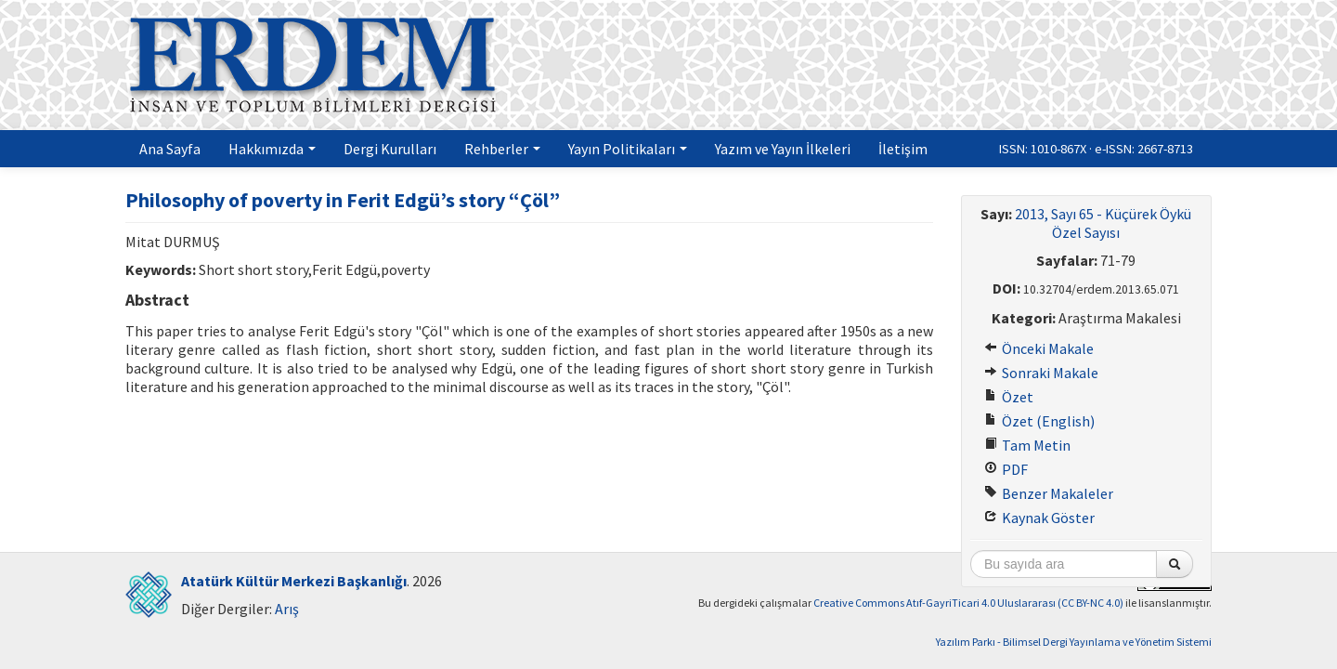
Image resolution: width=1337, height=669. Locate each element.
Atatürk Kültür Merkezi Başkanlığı (294, 580)
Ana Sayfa (170, 148)
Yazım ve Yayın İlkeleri (782, 148)
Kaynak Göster (1039, 517)
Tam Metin (1027, 445)
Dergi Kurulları (390, 148)
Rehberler (502, 148)
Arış (287, 608)
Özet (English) (1039, 421)
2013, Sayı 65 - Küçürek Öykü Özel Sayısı (1103, 223)
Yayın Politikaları (627, 148)
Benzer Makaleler (1048, 493)
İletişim (903, 148)
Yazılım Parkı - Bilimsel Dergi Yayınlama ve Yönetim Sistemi (1074, 642)
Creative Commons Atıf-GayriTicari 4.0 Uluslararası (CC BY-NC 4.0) (968, 603)
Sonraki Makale (1041, 372)
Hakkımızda (272, 148)
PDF (1006, 469)
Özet (1008, 396)
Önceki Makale (1039, 348)
